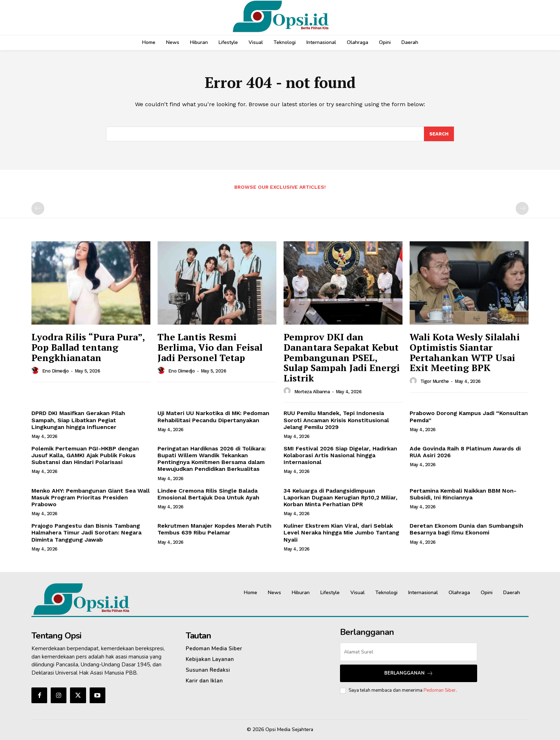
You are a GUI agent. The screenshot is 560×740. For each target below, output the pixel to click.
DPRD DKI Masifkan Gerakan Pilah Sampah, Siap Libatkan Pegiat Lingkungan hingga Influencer (78, 420)
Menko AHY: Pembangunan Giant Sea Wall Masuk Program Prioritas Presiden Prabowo (90, 497)
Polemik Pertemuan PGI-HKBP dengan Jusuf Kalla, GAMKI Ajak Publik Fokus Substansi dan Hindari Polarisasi (85, 455)
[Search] (439, 134)
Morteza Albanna (312, 391)
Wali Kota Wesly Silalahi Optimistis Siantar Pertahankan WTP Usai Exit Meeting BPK (465, 352)
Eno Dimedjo (55, 371)
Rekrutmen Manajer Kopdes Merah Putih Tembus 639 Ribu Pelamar (214, 529)
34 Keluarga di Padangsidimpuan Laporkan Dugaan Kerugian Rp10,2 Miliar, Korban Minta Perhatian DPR (341, 497)
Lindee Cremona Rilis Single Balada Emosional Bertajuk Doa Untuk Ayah (208, 494)
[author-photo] (36, 371)
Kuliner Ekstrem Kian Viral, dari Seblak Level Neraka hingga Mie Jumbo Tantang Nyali (341, 532)
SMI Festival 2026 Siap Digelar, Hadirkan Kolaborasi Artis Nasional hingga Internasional (340, 455)
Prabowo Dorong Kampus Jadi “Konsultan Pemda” (469, 417)
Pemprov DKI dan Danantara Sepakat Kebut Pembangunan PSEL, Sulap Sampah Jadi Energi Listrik (342, 357)
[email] (408, 652)
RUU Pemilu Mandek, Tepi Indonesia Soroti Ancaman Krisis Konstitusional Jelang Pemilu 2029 (336, 420)
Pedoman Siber (440, 690)
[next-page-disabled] (522, 208)
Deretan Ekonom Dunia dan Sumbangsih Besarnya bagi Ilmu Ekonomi (466, 529)
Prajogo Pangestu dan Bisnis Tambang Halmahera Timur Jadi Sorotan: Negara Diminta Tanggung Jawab (86, 532)
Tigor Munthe (434, 381)
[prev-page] (37, 208)
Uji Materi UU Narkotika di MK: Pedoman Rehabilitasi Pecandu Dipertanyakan (213, 417)
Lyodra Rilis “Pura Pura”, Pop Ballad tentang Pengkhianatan (88, 347)
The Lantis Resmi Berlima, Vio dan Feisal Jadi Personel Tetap (210, 347)
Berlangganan (408, 673)
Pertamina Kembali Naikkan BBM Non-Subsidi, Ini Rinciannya (463, 494)
